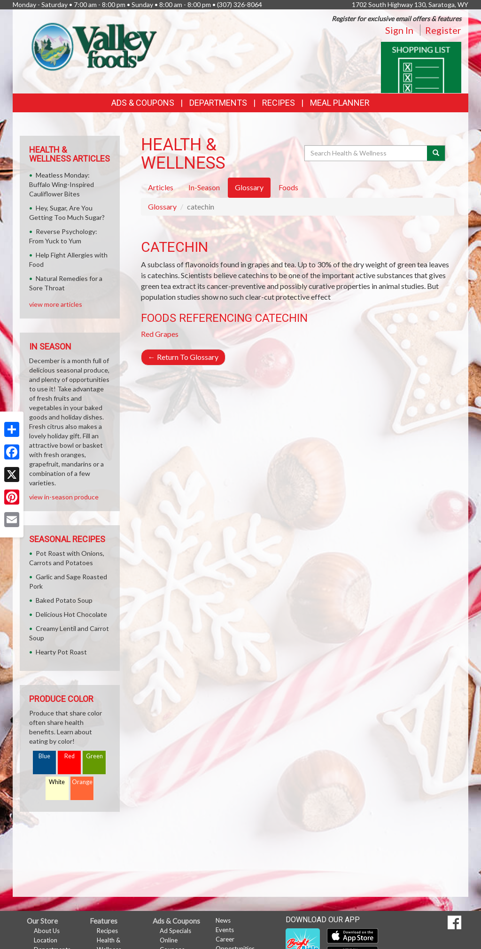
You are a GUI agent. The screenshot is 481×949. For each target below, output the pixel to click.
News (223, 920)
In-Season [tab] (204, 187)
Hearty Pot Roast (61, 652)
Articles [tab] (160, 187)
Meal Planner (340, 103)
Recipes (278, 103)
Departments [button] (218, 103)
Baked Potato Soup (64, 600)
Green (94, 756)
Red (69, 756)
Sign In (399, 30)
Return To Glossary (183, 356)
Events (225, 929)
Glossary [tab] (249, 187)
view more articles (55, 304)
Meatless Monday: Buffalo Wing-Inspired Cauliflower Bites (61, 184)
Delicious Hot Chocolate (71, 614)
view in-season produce (64, 497)
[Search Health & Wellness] (366, 153)
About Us (47, 930)
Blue (44, 756)
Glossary (162, 206)
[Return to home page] (92, 45)
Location (45, 940)
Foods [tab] (288, 187)
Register (443, 30)
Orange (82, 782)
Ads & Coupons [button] (142, 103)
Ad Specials (175, 930)
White (57, 782)
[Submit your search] (436, 153)
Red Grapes (159, 333)
